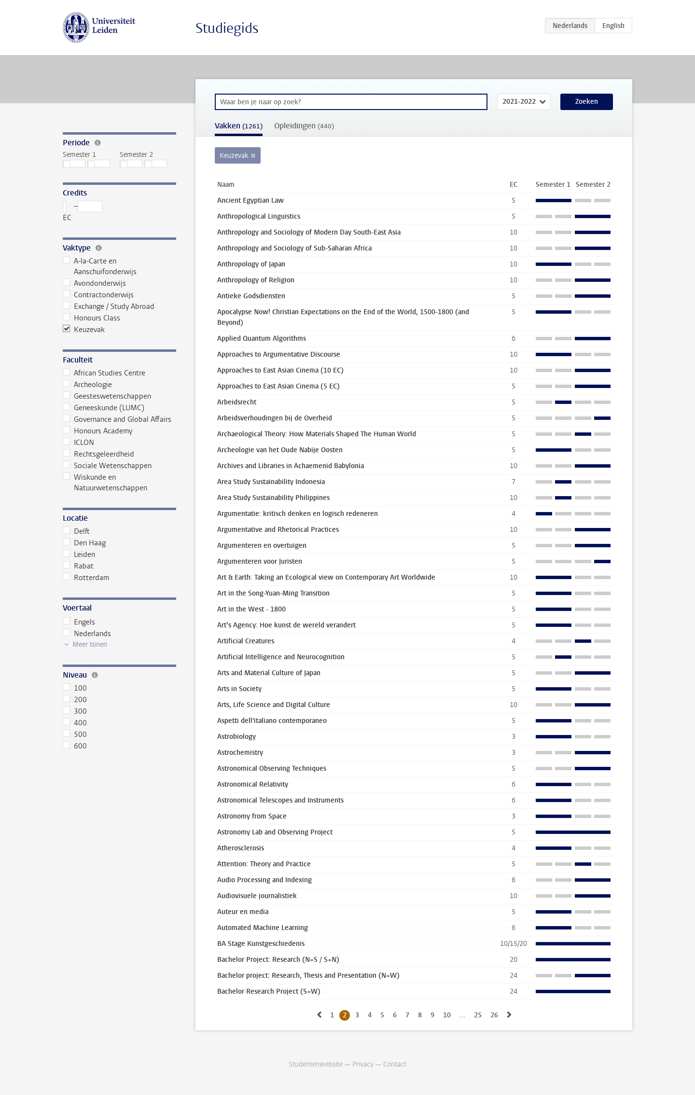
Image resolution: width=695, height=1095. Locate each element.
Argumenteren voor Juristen (259, 561)
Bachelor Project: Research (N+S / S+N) (278, 959)
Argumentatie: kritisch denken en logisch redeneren (297, 513)
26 (494, 1015)
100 (75, 688)
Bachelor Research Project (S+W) (268, 991)
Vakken (239, 126)
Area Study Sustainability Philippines (273, 497)
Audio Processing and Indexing (264, 880)
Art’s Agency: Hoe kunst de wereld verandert (286, 625)
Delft (76, 531)
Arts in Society (239, 688)
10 (447, 1015)
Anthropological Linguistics (258, 216)
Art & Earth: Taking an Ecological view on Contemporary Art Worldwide (326, 577)
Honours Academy (97, 431)
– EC (82, 211)
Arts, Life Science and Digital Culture (273, 704)
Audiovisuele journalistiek (257, 896)
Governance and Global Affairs (117, 419)
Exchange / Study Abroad (108, 306)
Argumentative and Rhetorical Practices (278, 529)
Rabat (78, 566)
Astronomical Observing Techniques (271, 768)
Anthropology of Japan (251, 264)
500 (75, 734)
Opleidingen (304, 126)
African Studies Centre (104, 373)
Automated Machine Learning (262, 927)
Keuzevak (84, 329)
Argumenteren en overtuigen (261, 545)
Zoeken (586, 101)
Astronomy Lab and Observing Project (275, 832)
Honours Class (91, 318)
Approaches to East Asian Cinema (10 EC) (280, 370)
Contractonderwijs (98, 295)
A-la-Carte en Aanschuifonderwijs (100, 266)
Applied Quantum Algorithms (261, 338)
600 (75, 746)
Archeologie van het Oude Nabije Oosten (280, 450)
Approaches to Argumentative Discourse (278, 354)
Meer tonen (89, 644)
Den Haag (84, 543)
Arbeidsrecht (236, 402)
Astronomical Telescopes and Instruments (280, 800)
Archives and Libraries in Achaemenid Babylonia (290, 466)
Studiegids (227, 28)
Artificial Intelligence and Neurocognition (281, 657)
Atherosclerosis (240, 848)
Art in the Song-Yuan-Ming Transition (273, 593)
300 (75, 711)
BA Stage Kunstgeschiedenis (261, 943)
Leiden (79, 554)
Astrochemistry (240, 752)
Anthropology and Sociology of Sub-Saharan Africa (294, 248)
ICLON (78, 442)
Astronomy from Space (252, 816)
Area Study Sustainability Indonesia (271, 481)
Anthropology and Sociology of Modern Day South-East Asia (309, 232)
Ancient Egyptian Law (250, 200)
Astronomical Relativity (252, 784)
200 (75, 700)
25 (478, 1015)
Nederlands (87, 633)
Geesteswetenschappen (107, 396)
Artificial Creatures (245, 641)
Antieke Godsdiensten (251, 296)
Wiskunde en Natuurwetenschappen (105, 482)
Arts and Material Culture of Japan (268, 673)
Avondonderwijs (94, 283)
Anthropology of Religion (255, 280)
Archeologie (87, 384)
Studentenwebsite (316, 1064)
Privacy (363, 1064)
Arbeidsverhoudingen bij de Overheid (274, 418)
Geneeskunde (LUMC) (103, 408)
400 (75, 723)
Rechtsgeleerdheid (98, 454)
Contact (394, 1064)
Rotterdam (86, 577)
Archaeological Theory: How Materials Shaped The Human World (316, 434)
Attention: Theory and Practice (264, 864)
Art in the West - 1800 (251, 609)
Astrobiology (236, 736)
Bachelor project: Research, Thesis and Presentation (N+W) (308, 975)
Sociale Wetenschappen (107, 466)
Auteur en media (242, 911)
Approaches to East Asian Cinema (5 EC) (278, 386)
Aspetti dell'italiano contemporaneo (272, 720)
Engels (79, 622)
